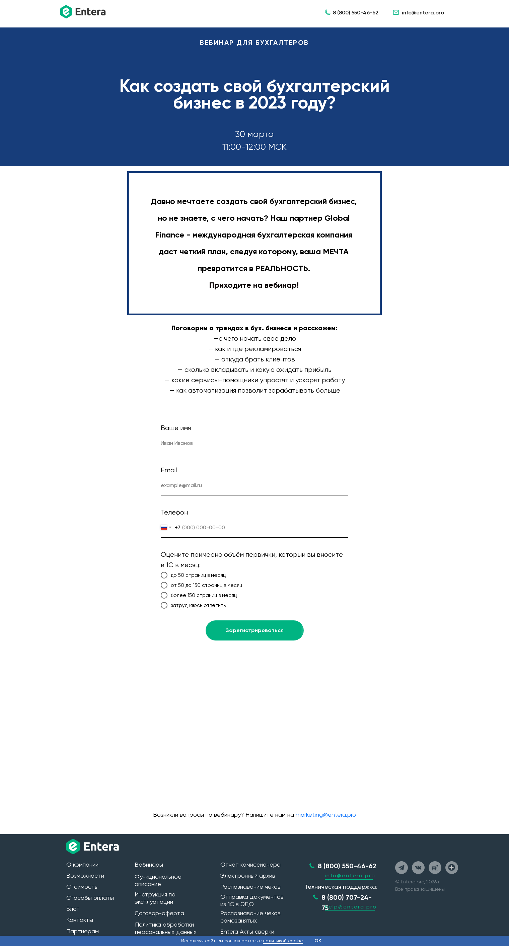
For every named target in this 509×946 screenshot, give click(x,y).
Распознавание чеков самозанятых (250, 916)
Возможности (85, 875)
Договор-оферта (159, 913)
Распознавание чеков (250, 886)
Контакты (79, 919)
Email (169, 470)
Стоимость (81, 886)
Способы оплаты (90, 897)
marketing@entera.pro (326, 814)
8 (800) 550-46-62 (355, 12)
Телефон (174, 512)
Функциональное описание (158, 880)
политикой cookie (283, 940)
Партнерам (82, 931)
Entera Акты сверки (247, 931)
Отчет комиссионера (250, 864)
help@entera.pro (351, 906)
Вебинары (149, 864)
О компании (82, 864)
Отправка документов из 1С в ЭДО (252, 900)
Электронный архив (247, 875)
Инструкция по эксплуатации (155, 898)
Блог (72, 908)
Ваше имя (176, 428)
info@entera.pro (423, 12)
